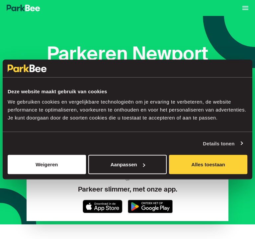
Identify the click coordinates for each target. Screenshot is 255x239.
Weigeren (47, 164)
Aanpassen (128, 164)
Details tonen (218, 143)
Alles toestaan (208, 164)
